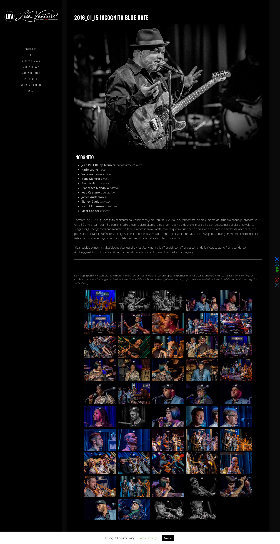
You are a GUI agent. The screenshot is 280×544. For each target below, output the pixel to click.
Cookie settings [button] (148, 538)
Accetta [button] (168, 538)
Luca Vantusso (30, 17)
